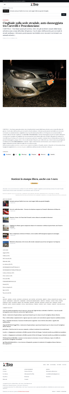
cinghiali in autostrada (43, 188)
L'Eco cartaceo (6, 275)
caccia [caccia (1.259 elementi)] (64, 299)
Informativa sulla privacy (51, 371)
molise (15, 190)
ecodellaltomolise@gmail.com (52, 374)
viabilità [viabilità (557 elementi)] (54, 304)
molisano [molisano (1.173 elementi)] (42, 302)
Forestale (57, 188)
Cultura (4, 255)
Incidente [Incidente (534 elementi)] (14, 302)
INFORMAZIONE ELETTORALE (10, 267)
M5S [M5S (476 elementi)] (23, 302)
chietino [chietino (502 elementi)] (42, 300)
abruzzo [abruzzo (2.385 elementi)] (10, 299)
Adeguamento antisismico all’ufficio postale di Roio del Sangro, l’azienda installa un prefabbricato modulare (37, 332)
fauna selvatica (51, 188)
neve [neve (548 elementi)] (51, 302)
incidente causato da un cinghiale (23, 145)
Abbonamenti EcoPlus (29, 374)
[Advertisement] (34, 50)
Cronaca (4, 371)
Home (44, 364)
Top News (59, 364)
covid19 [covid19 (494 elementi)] (53, 300)
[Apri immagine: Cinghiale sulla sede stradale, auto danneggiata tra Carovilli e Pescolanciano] (34, 83)
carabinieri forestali (23, 188)
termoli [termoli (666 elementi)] (36, 304)
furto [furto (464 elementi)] (9, 302)
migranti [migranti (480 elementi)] (32, 302)
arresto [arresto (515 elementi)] (45, 299)
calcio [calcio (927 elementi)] (4, 300)
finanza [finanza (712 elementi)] (61, 300)
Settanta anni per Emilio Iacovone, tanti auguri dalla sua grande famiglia (29, 11)
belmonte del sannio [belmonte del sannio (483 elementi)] (56, 299)
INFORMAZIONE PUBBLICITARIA (11, 270)
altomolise (5, 188)
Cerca (63, 14)
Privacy (54, 391)
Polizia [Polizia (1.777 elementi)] (59, 302)
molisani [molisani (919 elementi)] (37, 302)
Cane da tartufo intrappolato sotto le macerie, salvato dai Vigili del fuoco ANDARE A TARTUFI (28, 310)
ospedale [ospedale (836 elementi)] (55, 302)
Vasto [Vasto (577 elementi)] (44, 304)
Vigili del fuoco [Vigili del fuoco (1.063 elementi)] (61, 304)
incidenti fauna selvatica (8, 190)
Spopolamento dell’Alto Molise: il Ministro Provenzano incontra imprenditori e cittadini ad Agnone (31, 193)
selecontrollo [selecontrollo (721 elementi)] (30, 304)
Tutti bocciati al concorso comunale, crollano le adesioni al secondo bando (29, 329)
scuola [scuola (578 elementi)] (23, 304)
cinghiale (36, 188)
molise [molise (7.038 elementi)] (47, 302)
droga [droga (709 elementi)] (56, 300)
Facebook (48, 376)
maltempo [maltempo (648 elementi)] (26, 302)
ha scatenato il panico (20, 147)
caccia (9, 188)
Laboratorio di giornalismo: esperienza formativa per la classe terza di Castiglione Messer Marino (34, 315)
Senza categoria (7, 287)
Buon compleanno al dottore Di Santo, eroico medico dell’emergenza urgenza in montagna (34, 233)
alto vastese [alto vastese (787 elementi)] (32, 299)
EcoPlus (64, 364)
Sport (4, 290)
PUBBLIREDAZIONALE (8, 281)
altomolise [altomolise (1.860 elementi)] (25, 299)
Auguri (4, 252)
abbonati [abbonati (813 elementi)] (5, 299)
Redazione (26, 376)
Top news (5, 293)
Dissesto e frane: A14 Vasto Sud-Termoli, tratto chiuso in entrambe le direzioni (31, 217)
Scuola (4, 284)
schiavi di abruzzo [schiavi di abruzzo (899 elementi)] (16, 304)
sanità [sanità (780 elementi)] (9, 304)
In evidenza (5, 264)
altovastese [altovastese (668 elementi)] (39, 299)
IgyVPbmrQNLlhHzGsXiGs (10, 342)
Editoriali (5, 379)
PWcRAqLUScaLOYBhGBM (10, 338)
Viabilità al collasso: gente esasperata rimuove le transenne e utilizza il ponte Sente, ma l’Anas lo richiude (36, 226)
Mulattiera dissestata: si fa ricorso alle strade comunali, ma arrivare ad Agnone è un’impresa (35, 241)
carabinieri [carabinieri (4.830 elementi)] (22, 300)
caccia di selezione (15, 188)
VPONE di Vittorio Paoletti (23, 391)
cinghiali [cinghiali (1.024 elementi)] (48, 300)
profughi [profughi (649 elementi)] (5, 304)
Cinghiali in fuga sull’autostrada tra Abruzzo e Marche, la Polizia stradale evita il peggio (40, 195)
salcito (32, 190)
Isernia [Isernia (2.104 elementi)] (19, 302)
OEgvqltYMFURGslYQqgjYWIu (11, 325)
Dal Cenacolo (6, 258)
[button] (4, 4)
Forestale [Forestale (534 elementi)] (5, 302)
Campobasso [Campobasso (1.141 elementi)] (10, 300)
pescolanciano (27, 190)
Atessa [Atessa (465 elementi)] (49, 299)
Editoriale (5, 261)
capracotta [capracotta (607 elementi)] (16, 300)
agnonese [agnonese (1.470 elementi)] (19, 299)
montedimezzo (20, 190)
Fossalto (62, 188)
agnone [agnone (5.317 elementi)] (14, 299)
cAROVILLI (30, 188)
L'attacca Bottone (7, 273)
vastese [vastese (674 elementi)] (41, 304)
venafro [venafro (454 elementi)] (49, 304)
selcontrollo (36, 190)
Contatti (26, 379)
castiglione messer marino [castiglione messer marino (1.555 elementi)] (33, 300)
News (4, 278)
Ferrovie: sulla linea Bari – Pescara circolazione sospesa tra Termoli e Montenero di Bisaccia (35, 209)
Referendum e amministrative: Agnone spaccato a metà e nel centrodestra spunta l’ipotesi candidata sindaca (36, 317)
